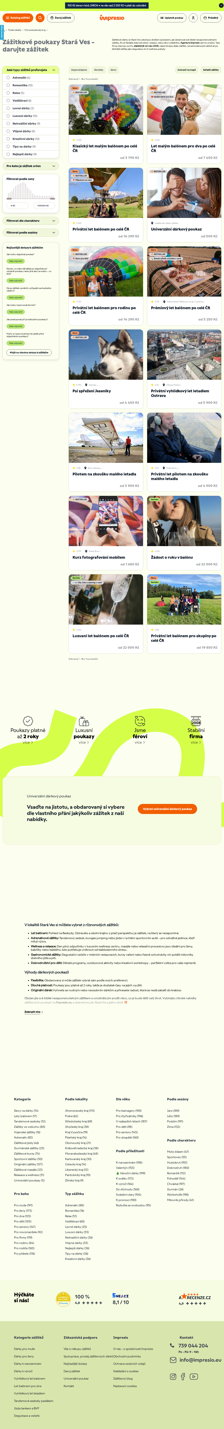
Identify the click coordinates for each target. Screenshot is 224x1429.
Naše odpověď (15, 261)
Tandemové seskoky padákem (33, 1401)
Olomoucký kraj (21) (78, 1143)
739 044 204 (193, 1346)
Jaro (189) (173, 1110)
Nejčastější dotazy (75, 1363)
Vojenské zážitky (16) (27, 1132)
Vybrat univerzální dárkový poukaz (167, 809)
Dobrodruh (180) (178, 1167)
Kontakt (69, 1386)
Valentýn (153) (125, 1167)
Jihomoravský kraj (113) (80, 1110)
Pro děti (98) (124, 1126)
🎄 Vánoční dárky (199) (130, 1173)
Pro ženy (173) (23, 1210)
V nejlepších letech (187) (131, 1121)
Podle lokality (14, 30)
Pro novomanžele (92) (28, 1232)
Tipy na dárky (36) (76, 1253)
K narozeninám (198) (129, 1162)
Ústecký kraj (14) (75, 1164)
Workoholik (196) (178, 1194)
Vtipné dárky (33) (76, 1243)
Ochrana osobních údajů (129, 1363)
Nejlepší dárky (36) (77, 1248)
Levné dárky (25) (76, 1226)
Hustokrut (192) (177, 1162)
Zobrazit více (32, 1011)
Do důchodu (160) (127, 1189)
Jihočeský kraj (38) (77, 1126)
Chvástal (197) (176, 1184)
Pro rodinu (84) (24, 1243)
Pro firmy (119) (23, 1237)
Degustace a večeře (27, 1415)
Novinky (98, 70)
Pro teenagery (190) (128, 1110)
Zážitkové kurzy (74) (27, 1153)
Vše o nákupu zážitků (77, 1349)
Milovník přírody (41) (180, 1200)
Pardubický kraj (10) (77, 1175)
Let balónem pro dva (27, 1386)
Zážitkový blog (123, 1378)
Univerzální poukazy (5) (29, 1180)
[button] (171, 17)
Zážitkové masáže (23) (28, 1169)
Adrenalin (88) (74, 1205)
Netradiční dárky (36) (79, 1237)
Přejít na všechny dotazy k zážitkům (29, 352)
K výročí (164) (124, 1184)
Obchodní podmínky (127, 1356)
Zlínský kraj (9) (74, 1180)
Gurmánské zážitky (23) (29, 1148)
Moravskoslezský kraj (35, 30)
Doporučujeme (79, 70)
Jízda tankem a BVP (26, 1408)
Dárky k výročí (23, 1371)
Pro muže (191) (23, 1205)
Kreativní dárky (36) (78, 1259)
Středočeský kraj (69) (78, 1121)
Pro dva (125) (22, 1216)
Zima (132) (173, 1126)
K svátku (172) (125, 1178)
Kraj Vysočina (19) (76, 1132)
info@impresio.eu (200, 1360)
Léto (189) (173, 1116)
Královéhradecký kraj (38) (81, 1148)
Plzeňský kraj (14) (76, 1137)
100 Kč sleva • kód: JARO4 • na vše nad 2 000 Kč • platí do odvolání (107, 5)
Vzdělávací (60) (74, 1221)
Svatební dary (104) (128, 1194)
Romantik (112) (176, 1173)
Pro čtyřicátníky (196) (129, 1116)
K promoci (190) (126, 1200)
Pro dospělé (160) (127, 1137)
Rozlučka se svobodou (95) (133, 1205)
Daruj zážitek (72, 1371)
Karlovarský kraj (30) (78, 1159)
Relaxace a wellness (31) (29, 1175)
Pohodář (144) (176, 1178)
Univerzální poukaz (76, 1378)
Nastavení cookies (125, 1386)
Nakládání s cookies (126, 1371)
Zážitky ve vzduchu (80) (29, 1126)
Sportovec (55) (177, 1157)
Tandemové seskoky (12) (30, 1121)
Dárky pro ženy (24, 1356)
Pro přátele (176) (24, 1253)
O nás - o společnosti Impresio (133, 1349)
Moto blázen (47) (178, 1151)
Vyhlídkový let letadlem (29, 1393)
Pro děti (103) (22, 1221)
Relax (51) (71, 1216)
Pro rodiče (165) (24, 1248)
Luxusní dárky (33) (77, 1232)
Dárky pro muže (24, 1349)
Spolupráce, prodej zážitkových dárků (88, 1356)
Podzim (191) (175, 1121)
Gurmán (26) (175, 1189)
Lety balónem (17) (25, 1116)
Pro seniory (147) (24, 1226)
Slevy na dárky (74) (26, 1110)
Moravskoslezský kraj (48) (81, 1153)
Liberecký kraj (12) (76, 1169)
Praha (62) (71, 1116)
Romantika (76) (74, 1210)
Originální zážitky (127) (28, 1164)
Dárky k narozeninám (27, 1363)
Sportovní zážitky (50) (28, 1159)
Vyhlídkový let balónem (29, 1378)
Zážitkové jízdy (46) (26, 1143)
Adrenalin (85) (23, 1137)
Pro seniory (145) (127, 1132)
